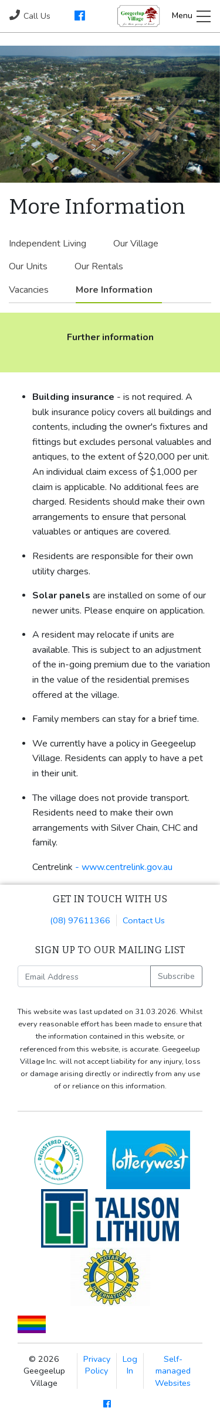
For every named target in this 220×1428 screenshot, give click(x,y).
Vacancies (29, 289)
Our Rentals (99, 266)
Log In (130, 1364)
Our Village (135, 243)
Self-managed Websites (173, 1370)
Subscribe (176, 976)
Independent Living (47, 243)
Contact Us (144, 920)
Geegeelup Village (138, 16)
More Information (114, 289)
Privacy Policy (96, 1364)
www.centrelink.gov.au (127, 867)
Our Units (28, 266)
